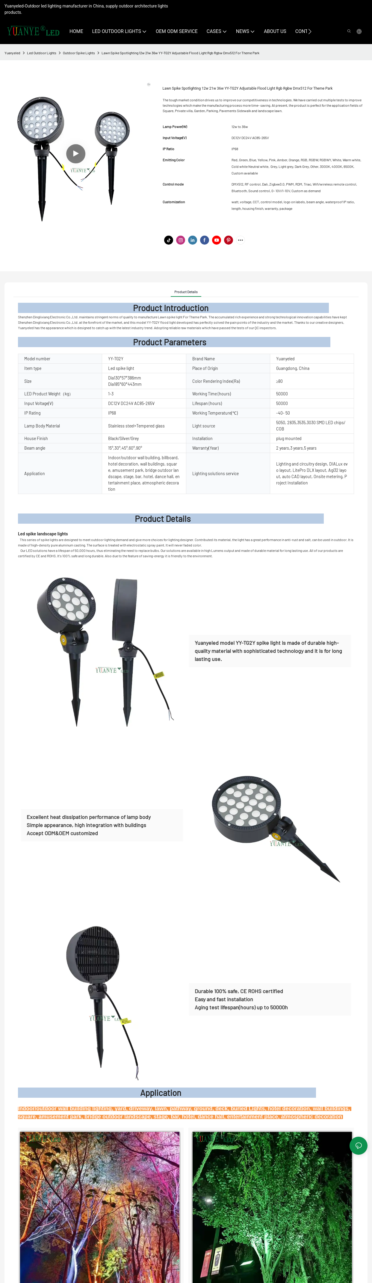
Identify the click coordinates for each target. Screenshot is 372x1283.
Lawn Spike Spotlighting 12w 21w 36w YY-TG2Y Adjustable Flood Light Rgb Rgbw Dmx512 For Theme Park (180, 53)
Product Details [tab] (186, 292)
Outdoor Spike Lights (79, 53)
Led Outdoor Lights (41, 53)
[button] (309, 31)
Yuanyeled (12, 53)
